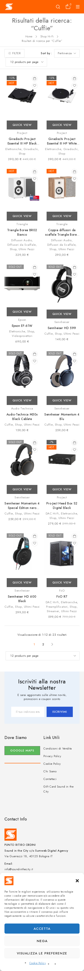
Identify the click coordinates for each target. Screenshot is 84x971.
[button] (77, 880)
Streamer (53, 611)
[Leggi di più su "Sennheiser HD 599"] (74, 267)
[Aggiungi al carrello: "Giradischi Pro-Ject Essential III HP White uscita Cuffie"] (74, 79)
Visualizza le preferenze (42, 953)
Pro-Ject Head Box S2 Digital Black (62, 505)
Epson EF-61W (22, 325)
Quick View (22, 125)
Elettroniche (13, 149)
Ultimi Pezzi (26, 249)
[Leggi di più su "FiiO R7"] (74, 536)
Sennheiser (61, 322)
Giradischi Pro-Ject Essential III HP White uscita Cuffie (62, 143)
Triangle (22, 224)
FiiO (62, 590)
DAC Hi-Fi (52, 513)
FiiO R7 (61, 596)
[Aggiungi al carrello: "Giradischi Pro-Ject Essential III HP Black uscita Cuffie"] (35, 79)
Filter (16, 53)
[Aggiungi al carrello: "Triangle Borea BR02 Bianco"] (35, 172)
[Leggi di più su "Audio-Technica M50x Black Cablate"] (35, 354)
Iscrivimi (59, 712)
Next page (52, 644)
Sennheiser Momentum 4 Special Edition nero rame (22, 508)
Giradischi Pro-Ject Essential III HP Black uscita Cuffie (22, 143)
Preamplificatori (57, 607)
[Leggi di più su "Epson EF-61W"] (35, 267)
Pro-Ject (22, 133)
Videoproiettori (22, 336)
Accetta (42, 928)
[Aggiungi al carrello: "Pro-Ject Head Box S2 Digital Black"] (74, 443)
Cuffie (48, 334)
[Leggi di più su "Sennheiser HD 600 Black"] (35, 536)
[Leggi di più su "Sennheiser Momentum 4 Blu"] (74, 354)
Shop (22, 153)
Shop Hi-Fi (47, 36)
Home (28, 36)
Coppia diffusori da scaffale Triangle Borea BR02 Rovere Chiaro (61, 234)
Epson (22, 320)
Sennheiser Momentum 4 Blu (62, 416)
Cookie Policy (37, 963)
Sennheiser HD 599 (62, 328)
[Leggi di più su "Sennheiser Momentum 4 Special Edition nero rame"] (35, 443)
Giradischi (31, 149)
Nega (42, 941)
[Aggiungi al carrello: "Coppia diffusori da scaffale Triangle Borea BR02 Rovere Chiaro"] (74, 172)
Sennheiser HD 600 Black (22, 598)
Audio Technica (22, 408)
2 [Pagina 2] (43, 644)
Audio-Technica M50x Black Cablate (22, 416)
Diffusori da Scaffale (21, 245)
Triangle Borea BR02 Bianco (22, 232)
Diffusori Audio (21, 240)
